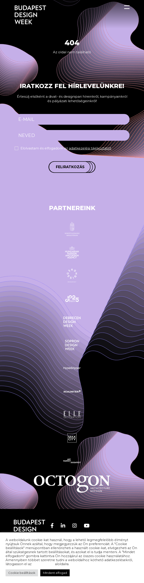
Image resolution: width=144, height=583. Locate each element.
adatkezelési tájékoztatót (90, 148)
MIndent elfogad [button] (55, 573)
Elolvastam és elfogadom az (65, 148)
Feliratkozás (70, 167)
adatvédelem (43, 564)
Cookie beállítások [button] (21, 573)
